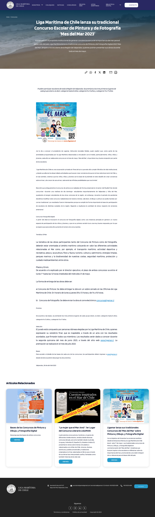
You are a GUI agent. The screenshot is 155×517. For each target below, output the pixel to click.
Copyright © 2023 (96, 512)
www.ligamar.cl (107, 340)
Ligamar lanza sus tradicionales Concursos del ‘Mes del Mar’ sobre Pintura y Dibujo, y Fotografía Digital (125, 430)
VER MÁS (17, 440)
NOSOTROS (38, 5)
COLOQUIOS (50, 5)
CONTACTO (131, 5)
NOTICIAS (60, 5)
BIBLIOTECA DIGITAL (113, 5)
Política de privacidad (80, 512)
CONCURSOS (71, 5)
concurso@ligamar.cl (105, 300)
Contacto (141, 486)
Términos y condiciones (61, 512)
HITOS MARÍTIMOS (95, 5)
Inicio (8, 17)
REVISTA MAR (82, 5)
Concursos (14, 17)
